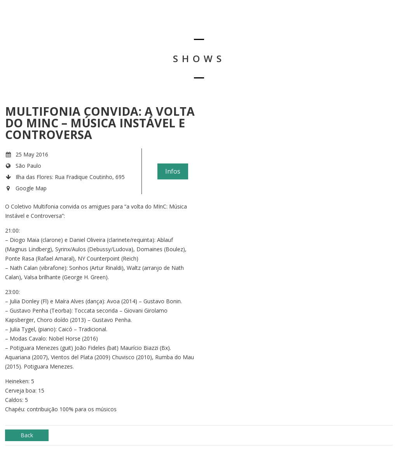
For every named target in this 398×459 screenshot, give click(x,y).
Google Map (31, 188)
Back (27, 435)
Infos (172, 171)
